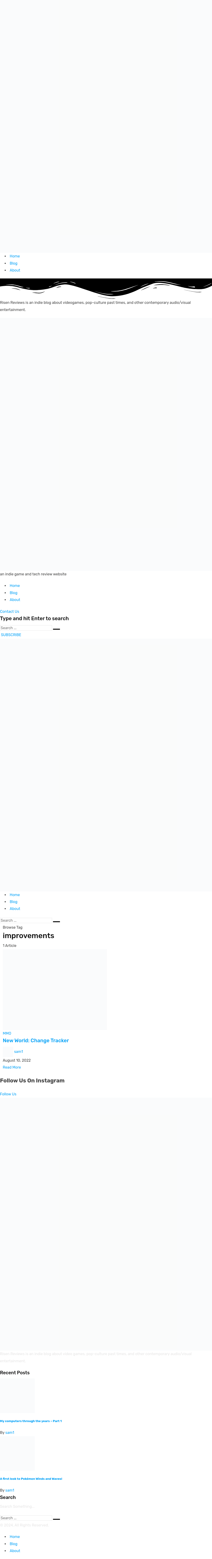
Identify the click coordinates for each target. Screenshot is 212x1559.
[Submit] (56, 629)
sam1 (18, 1051)
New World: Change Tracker (36, 1040)
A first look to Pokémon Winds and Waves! (31, 1478)
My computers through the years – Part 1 (31, 1421)
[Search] (26, 628)
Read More (12, 1067)
